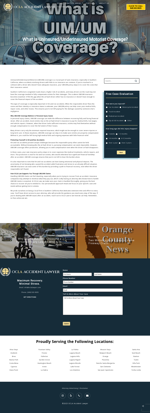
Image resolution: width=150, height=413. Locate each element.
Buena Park (13, 360)
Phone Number (70, 278)
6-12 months (126, 138)
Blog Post (75, 31)
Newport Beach (105, 353)
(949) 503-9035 (33, 292)
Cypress (14, 367)
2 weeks (112, 134)
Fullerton (44, 356)
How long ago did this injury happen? (121, 129)
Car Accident (114, 107)
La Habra (44, 370)
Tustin (136, 360)
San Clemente (105, 367)
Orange (105, 356)
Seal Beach (136, 353)
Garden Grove (44, 360)
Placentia (105, 360)
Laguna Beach (75, 353)
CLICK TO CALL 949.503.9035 (136, 7)
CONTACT (77, 7)
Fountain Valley (44, 350)
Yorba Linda (136, 370)
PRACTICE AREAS (74, 3)
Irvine (44, 367)
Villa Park (136, 363)
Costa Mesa (13, 363)
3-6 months (113, 138)
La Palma (74, 350)
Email (66, 286)
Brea (14, 356)
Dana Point (14, 370)
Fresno (44, 353)
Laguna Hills (75, 356)
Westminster (136, 367)
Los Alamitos (75, 370)
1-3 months (123, 134)
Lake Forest (75, 367)
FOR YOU (91, 3)
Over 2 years (126, 143)
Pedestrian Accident (116, 116)
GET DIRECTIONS (30, 297)
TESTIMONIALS (64, 7)
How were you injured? (116, 104)
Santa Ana (136, 350)
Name (66, 270)
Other (129, 121)
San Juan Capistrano (105, 370)
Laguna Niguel (74, 360)
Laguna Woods (75, 363)
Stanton (136, 356)
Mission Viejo (105, 350)
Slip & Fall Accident (116, 121)
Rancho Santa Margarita (105, 363)
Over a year (113, 143)
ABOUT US (104, 3)
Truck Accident (114, 112)
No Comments (87, 46)
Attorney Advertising (70, 388)
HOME (60, 3)
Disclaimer (84, 388)
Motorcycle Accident (130, 107)
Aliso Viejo (14, 350)
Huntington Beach (44, 363)
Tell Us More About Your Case (75, 294)
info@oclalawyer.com (32, 287)
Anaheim (14, 353)
